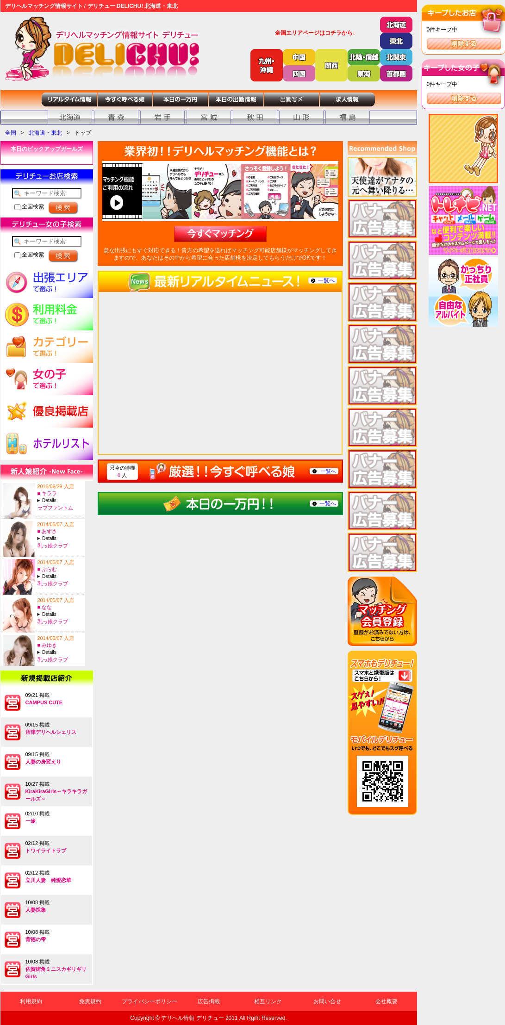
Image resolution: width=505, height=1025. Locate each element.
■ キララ (47, 493)
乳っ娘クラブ (52, 545)
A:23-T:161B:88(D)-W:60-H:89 (60, 538)
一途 (30, 821)
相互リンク (268, 1001)
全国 (10, 133)
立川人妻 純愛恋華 (48, 880)
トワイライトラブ (45, 850)
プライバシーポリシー (149, 1001)
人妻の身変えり (43, 761)
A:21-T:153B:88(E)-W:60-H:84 (60, 652)
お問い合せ (327, 1001)
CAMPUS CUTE (44, 702)
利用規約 (31, 1001)
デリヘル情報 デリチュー (192, 1018)
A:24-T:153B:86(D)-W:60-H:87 (60, 614)
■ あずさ (47, 531)
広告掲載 (209, 1001)
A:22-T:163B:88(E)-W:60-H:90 (60, 576)
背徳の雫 (35, 939)
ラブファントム (55, 507)
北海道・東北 (45, 133)
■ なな (44, 607)
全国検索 (29, 206)
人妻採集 (35, 910)
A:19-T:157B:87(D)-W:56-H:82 (60, 500)
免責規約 (90, 1001)
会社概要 (386, 1001)
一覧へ (326, 280)
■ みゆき (47, 645)
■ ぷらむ (47, 569)
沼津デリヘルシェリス (50, 732)
